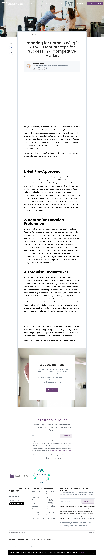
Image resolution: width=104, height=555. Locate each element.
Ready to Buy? (46, 4)
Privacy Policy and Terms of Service (60, 450)
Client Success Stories (35, 506)
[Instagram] (19, 496)
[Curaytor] (16, 505)
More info (81, 552)
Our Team (33, 4)
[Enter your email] (47, 436)
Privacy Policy (91, 532)
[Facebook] (10, 496)
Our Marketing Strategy (50, 500)
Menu (80, 4)
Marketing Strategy (63, 4)
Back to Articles (31, 34)
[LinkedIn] (13, 496)
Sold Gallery (51, 518)
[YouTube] (16, 496)
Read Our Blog (38, 518)
